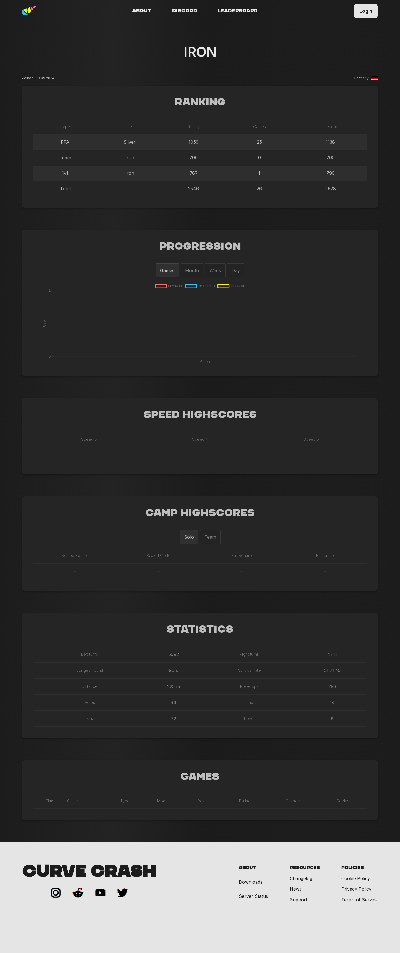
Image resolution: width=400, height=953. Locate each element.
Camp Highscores (200, 513)
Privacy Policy (356, 888)
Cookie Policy (355, 878)
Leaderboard (238, 11)
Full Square (241, 555)
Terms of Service (359, 899)
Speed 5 (311, 439)
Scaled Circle (158, 555)
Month (192, 270)
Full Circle (325, 555)
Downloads (250, 882)
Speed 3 (89, 439)
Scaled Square (75, 555)
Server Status (253, 896)
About (142, 11)
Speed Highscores (200, 415)
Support (298, 899)
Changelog (301, 878)
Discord (184, 11)
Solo (189, 537)
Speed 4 (200, 439)
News (296, 888)
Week (215, 270)
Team (210, 537)
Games (167, 270)
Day (236, 270)
